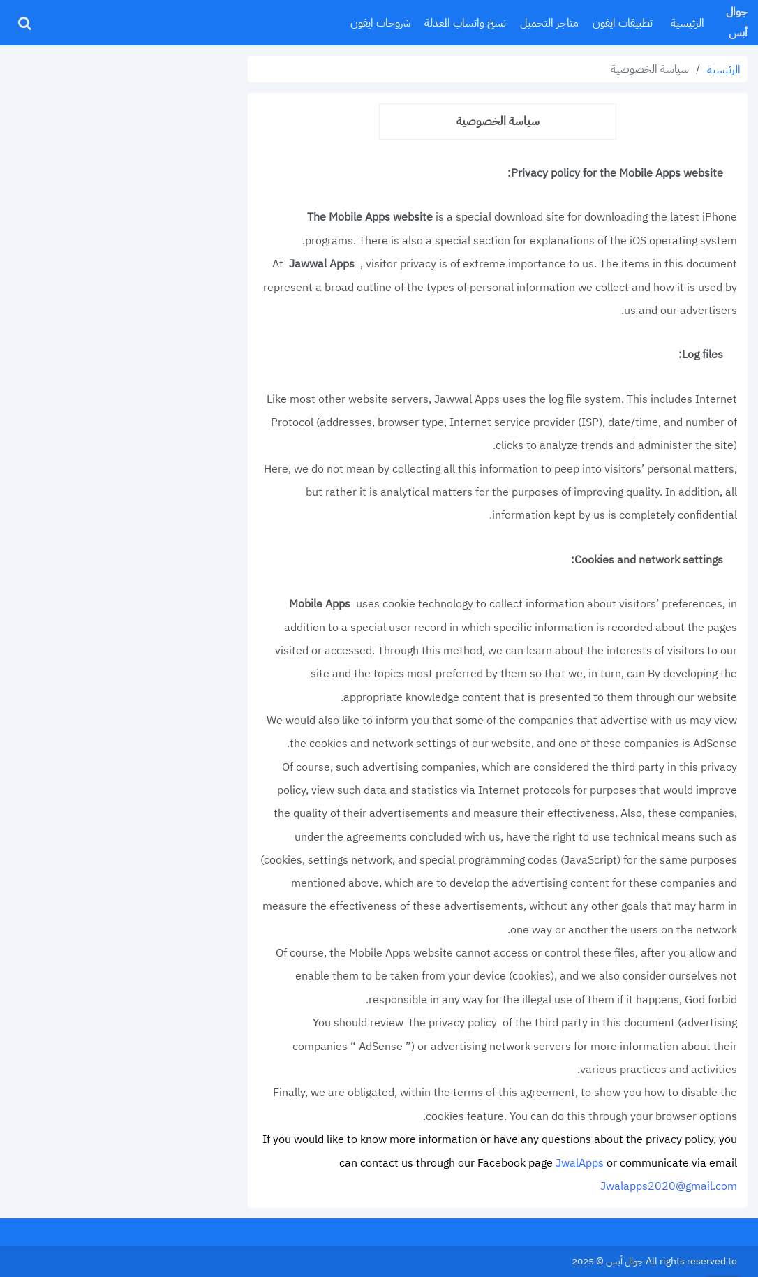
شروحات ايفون (380, 23)
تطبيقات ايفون (623, 23)
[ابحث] (24, 23)
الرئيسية (687, 23)
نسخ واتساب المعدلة (465, 23)
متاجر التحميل (549, 23)
